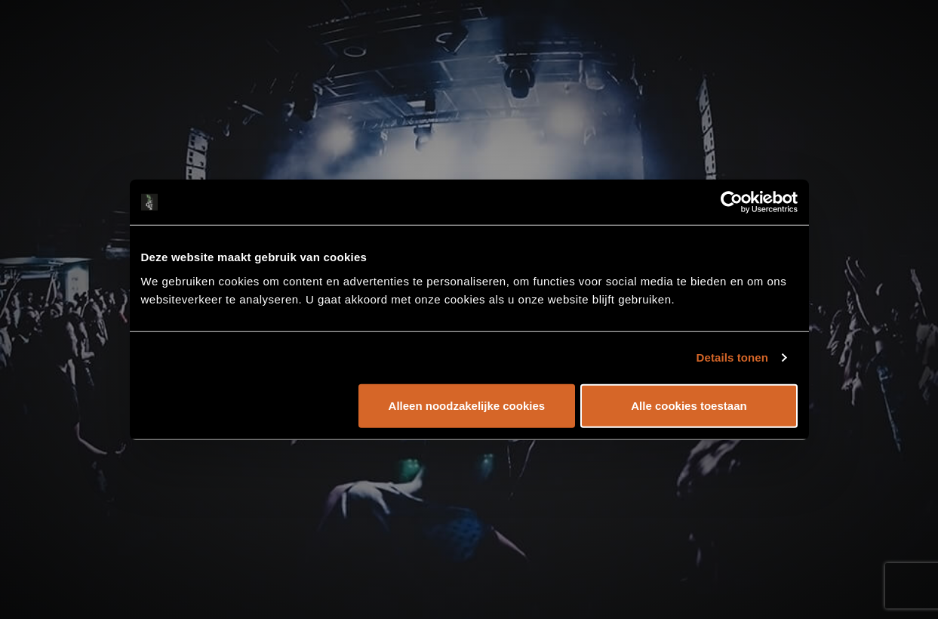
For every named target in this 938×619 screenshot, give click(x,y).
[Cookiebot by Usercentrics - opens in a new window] (732, 202)
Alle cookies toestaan (688, 405)
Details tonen (732, 357)
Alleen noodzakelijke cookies (467, 405)
